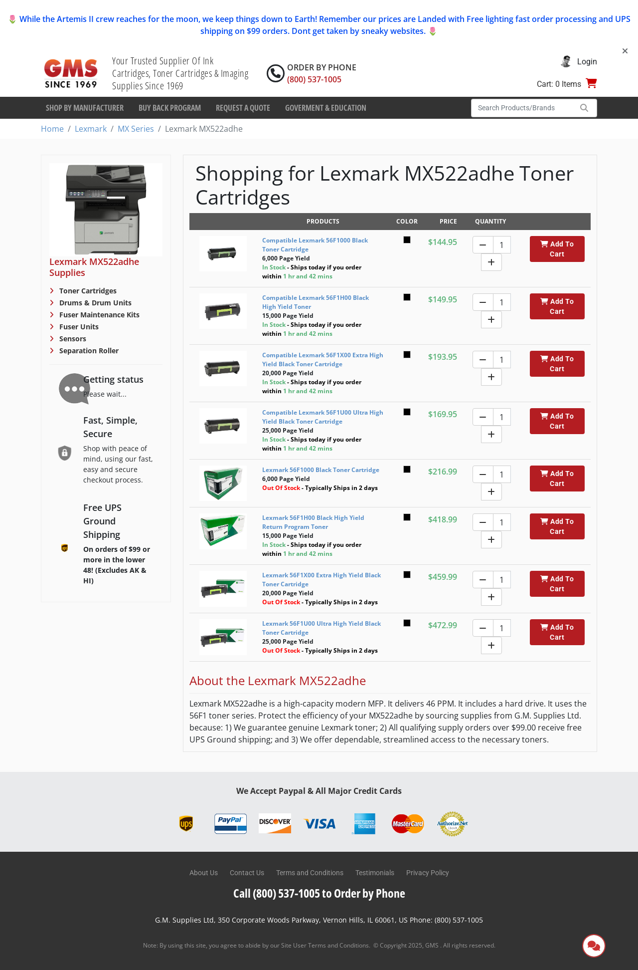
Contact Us (247, 873)
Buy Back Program (170, 107)
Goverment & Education (325, 107)
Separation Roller (88, 350)
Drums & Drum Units (94, 302)
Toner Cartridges (87, 290)
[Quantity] (502, 244)
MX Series (136, 128)
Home (52, 128)
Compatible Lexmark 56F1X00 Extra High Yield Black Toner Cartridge (322, 359)
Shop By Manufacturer (85, 107)
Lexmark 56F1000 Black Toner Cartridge (320, 470)
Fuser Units (78, 326)
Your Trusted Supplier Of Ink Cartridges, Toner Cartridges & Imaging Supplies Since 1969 (180, 73)
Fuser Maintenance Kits (98, 314)
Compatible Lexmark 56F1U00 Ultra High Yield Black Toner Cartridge (322, 417)
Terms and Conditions (309, 873)
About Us (203, 873)
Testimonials (374, 873)
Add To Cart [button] (557, 249)
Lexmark (91, 128)
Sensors (71, 338)
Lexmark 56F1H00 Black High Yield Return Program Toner (313, 522)
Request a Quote (243, 107)
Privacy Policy (427, 873)
